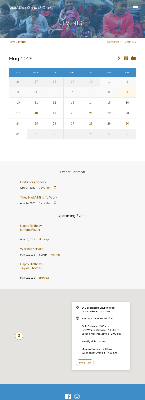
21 (90, 113)
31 (18, 134)
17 (18, 113)
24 (18, 123)
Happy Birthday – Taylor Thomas (32, 266)
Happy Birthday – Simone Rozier (32, 227)
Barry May (44, 187)
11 (36, 102)
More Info (85, 362)
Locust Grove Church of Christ (29, 7)
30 (127, 123)
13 (72, 102)
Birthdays (43, 239)
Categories (114, 42)
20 (72, 113)
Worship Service (31, 249)
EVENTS (22, 42)
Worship (55, 254)
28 (90, 123)
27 (72, 123)
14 (90, 102)
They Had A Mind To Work (38, 197)
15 (109, 102)
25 (36, 123)
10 (18, 102)
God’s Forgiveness (33, 182)
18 (36, 113)
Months (130, 42)
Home (12, 42)
